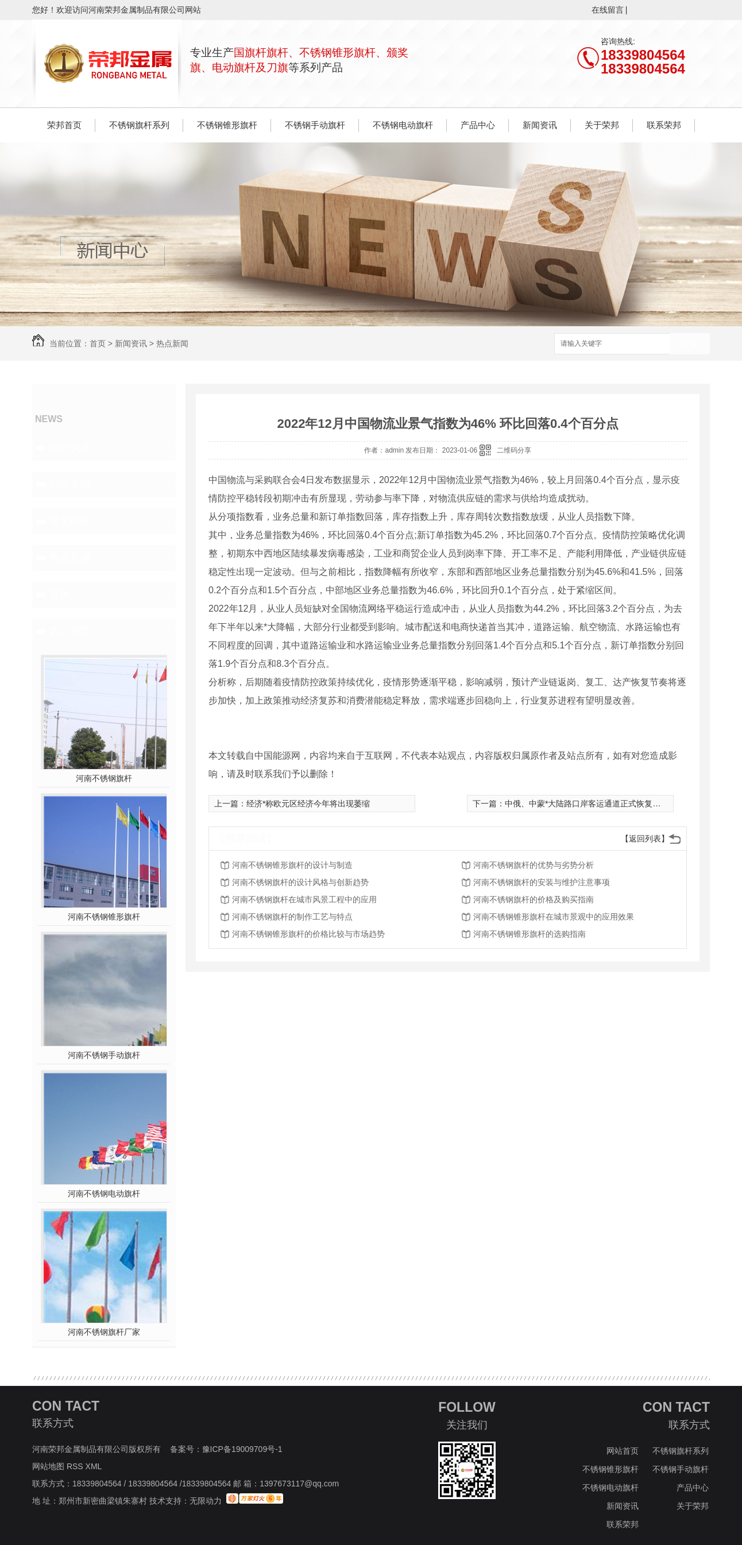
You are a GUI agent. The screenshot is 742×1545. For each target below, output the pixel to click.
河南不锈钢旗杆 (104, 778)
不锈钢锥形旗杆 (227, 125)
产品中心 (478, 125)
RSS (76, 1466)
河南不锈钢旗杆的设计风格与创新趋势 (300, 882)
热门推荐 (70, 631)
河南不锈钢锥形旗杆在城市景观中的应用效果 (553, 916)
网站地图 (48, 1466)
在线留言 (608, 9)
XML (95, 1466)
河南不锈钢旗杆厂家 (104, 1332)
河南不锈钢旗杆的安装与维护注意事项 (541, 882)
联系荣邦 (664, 125)
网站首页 (622, 1450)
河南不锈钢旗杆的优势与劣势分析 (533, 865)
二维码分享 (514, 450)
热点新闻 (172, 343)
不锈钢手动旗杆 (315, 125)
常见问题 (70, 521)
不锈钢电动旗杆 (403, 125)
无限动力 (206, 1500)
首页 (98, 343)
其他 (59, 594)
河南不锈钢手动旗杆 (104, 1055)
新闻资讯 (540, 125)
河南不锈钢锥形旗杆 (104, 916)
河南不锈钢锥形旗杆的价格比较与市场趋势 (308, 933)
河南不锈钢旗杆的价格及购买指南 (533, 899)
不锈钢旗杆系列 (139, 125)
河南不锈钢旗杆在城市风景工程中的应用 (304, 899)
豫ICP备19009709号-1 (242, 1449)
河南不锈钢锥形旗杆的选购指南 (529, 933)
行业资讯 (70, 484)
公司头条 (70, 447)
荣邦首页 (64, 125)
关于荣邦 (602, 125)
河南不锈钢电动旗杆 (104, 1193)
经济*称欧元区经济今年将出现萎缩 (308, 803)
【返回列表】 (645, 838)
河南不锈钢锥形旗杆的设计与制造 (292, 865)
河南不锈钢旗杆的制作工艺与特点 (292, 916)
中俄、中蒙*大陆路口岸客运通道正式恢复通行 (586, 803)
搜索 (690, 344)
